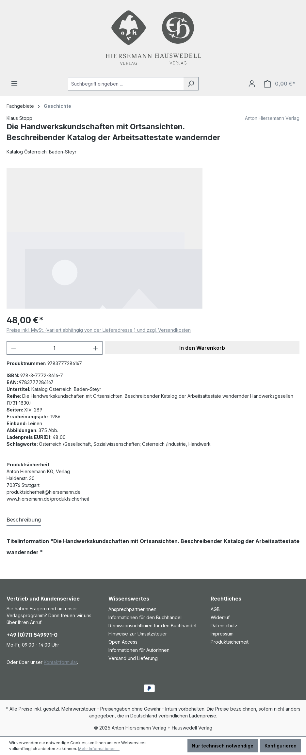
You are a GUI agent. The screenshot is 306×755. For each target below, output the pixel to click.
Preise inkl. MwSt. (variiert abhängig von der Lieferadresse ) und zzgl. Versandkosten (99, 330)
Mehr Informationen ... (99, 748)
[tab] (24, 520)
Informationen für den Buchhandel (145, 617)
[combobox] (126, 83)
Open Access (122, 642)
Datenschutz (224, 625)
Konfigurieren (281, 745)
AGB (215, 609)
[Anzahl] (54, 348)
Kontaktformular (60, 662)
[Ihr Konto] (252, 83)
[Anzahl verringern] (13, 348)
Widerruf (220, 617)
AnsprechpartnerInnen (132, 609)
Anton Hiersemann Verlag (272, 118)
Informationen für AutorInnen (138, 650)
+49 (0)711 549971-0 (32, 635)
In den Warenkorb (202, 348)
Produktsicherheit (230, 642)
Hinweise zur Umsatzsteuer (137, 633)
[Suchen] (191, 83)
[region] (153, 238)
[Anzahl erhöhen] (96, 348)
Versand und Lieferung (133, 658)
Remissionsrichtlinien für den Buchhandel (152, 625)
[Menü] (14, 83)
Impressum (222, 633)
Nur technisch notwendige (222, 745)
